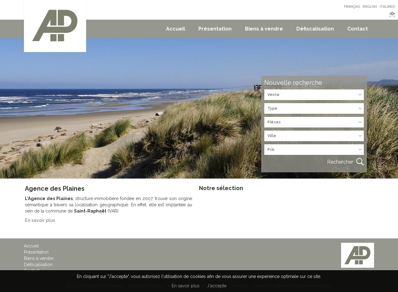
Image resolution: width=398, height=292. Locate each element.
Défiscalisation (315, 29)
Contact (357, 29)
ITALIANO (387, 6)
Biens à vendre (264, 29)
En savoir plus (186, 285)
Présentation (215, 29)
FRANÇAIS (352, 6)
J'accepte (216, 285)
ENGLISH (370, 6)
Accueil (175, 29)
